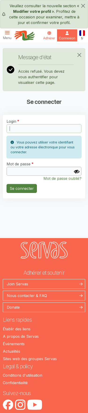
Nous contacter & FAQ (27, 295)
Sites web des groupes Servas (30, 358)
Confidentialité (15, 382)
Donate (13, 307)
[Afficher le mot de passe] (77, 172)
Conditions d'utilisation (22, 375)
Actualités (11, 351)
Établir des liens (17, 329)
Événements (14, 343)
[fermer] (83, 6)
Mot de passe (19, 164)
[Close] (79, 54)
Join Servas (17, 284)
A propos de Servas (21, 336)
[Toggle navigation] (9, 35)
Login (11, 121)
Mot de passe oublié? (62, 178)
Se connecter (22, 188)
